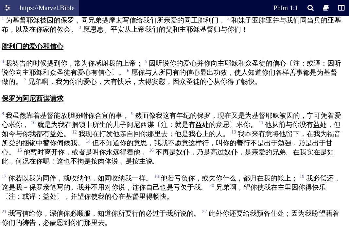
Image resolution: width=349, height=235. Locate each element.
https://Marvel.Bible (47, 7)
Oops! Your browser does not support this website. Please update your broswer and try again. (174, 125)
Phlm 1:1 (285, 7)
